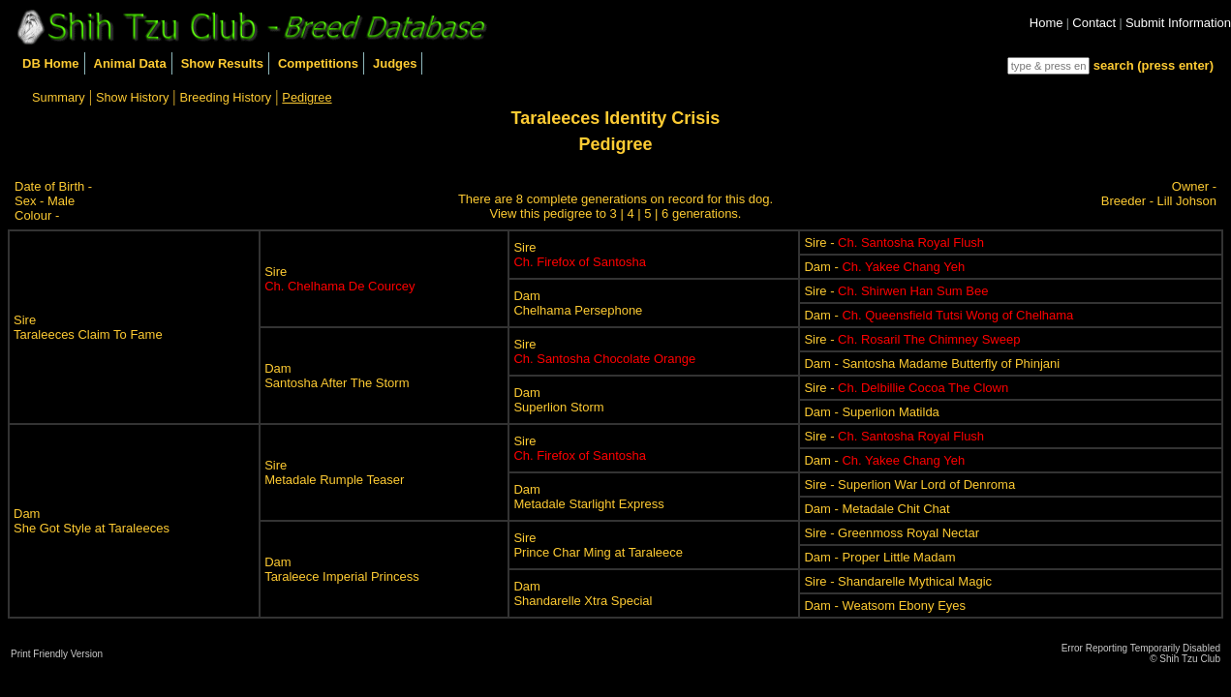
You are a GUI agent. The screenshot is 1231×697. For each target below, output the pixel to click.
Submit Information (1178, 22)
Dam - (884, 266)
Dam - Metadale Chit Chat (876, 508)
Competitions (318, 63)
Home (1046, 22)
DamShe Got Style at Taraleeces (91, 520)
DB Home (50, 63)
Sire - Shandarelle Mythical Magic (898, 581)
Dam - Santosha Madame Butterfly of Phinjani (932, 363)
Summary (58, 97)
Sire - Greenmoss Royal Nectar (891, 533)
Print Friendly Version (57, 654)
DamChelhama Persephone (577, 303)
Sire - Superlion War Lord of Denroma (909, 484)
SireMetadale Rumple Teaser (334, 472)
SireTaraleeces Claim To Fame (88, 327)
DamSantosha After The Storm (336, 375)
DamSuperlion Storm (558, 399)
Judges (395, 63)
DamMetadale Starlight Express (588, 496)
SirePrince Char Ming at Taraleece (598, 545)
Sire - (894, 242)
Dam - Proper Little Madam (879, 557)
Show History (132, 97)
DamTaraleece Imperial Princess (341, 569)
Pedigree (306, 97)
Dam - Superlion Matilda (871, 412)
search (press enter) (1153, 65)
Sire (339, 278)
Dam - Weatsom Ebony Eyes (885, 605)
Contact (1094, 22)
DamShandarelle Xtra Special (582, 593)
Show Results (222, 63)
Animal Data (130, 63)
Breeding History (226, 97)
